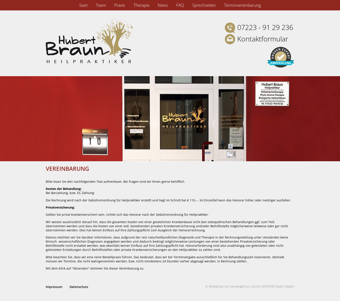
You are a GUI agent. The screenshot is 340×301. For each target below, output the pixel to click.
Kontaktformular (262, 38)
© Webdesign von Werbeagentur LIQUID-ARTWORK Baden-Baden (249, 286)
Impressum (54, 287)
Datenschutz (79, 287)
